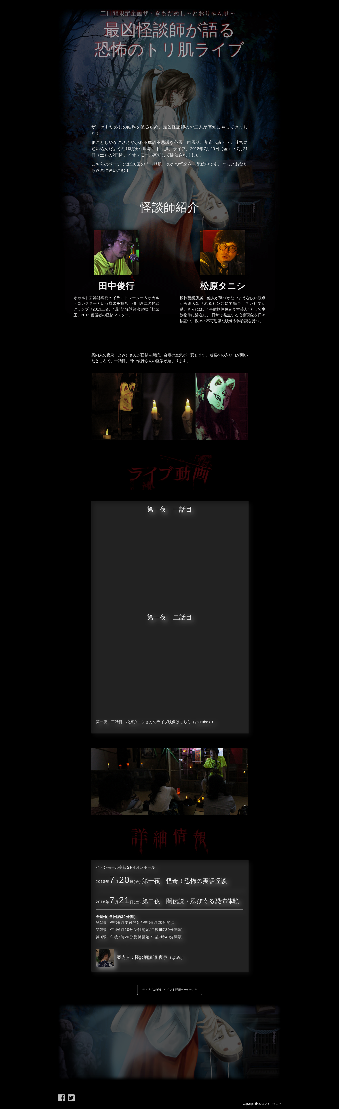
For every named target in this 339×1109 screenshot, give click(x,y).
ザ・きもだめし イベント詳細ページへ (169, 989)
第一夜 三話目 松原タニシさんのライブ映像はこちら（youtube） (155, 722)
